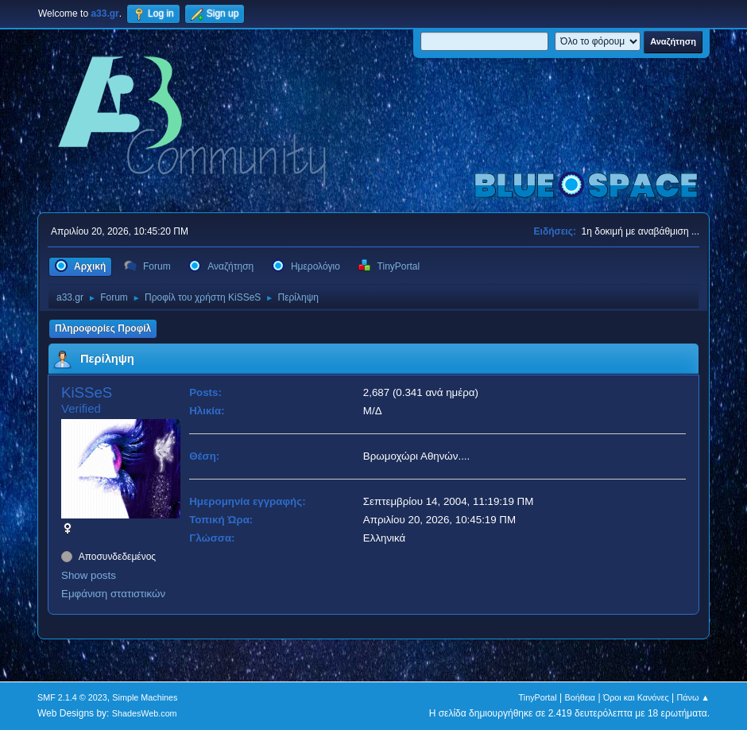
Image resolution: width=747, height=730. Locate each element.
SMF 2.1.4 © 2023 (72, 697)
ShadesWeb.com (144, 713)
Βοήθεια (579, 697)
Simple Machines (144, 697)
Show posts (88, 575)
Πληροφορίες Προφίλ (103, 328)
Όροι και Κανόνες (636, 697)
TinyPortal (538, 697)
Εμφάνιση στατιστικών (113, 594)
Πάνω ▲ (693, 697)
